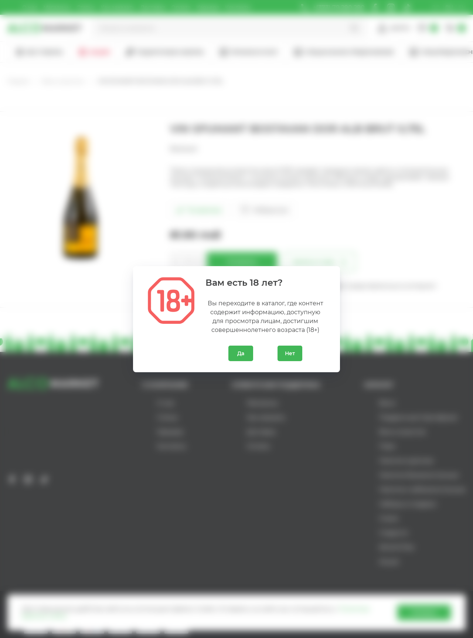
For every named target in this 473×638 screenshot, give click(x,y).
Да (240, 353)
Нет (290, 353)
